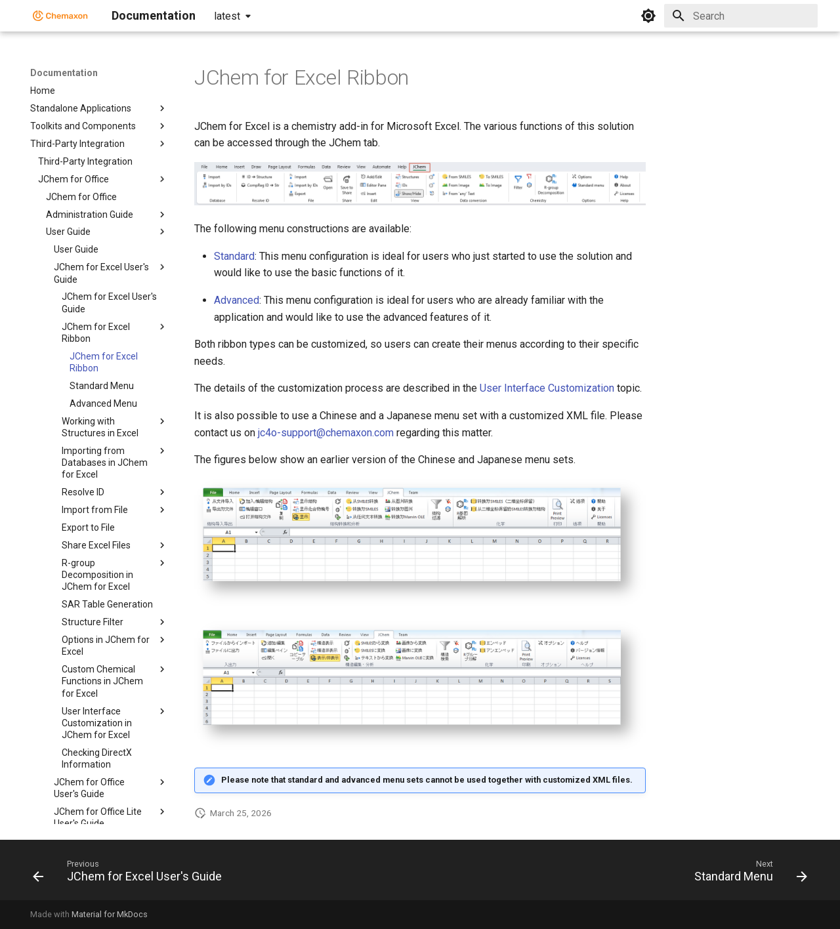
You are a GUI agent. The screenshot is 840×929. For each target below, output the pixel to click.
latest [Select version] (227, 16)
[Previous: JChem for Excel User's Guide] (131, 874)
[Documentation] (60, 16)
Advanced (236, 300)
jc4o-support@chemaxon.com (326, 432)
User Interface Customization (547, 388)
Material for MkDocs (110, 914)
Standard (234, 256)
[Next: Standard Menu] (747, 874)
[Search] (741, 16)
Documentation (64, 73)
